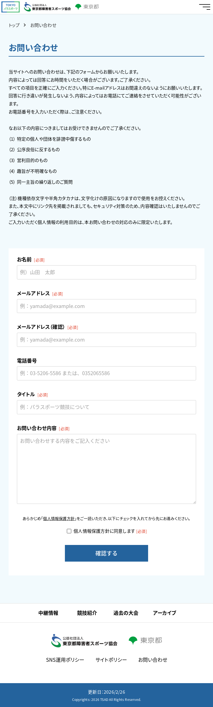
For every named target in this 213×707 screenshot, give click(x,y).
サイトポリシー (111, 659)
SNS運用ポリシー (65, 659)
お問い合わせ (152, 659)
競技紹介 (87, 613)
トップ (14, 25)
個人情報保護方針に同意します (110, 531)
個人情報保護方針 (59, 518)
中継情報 (48, 613)
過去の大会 (126, 613)
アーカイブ (164, 613)
